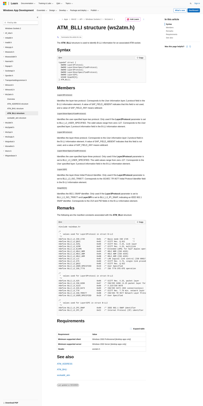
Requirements (171, 34)
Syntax (169, 24)
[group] (101, 270)
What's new (180, 10)
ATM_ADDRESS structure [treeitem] (17, 104)
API (80, 19)
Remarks (169, 31)
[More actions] (144, 19)
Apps (66, 19)
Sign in (197, 3)
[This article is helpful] (187, 46)
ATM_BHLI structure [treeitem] (15, 108)
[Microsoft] (4, 3)
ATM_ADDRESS (64, 364)
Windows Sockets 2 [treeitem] (13, 28)
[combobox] (20, 23)
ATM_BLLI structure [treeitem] (15, 113)
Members (169, 27)
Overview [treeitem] (11, 99)
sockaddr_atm (63, 375)
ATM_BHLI (62, 369)
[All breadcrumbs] (59, 19)
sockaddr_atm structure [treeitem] (16, 118)
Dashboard (193, 10)
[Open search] (190, 3)
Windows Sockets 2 (93, 19)
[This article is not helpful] (190, 46)
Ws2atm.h (109, 19)
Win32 (73, 19)
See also (169, 38)
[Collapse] (37, 17)
